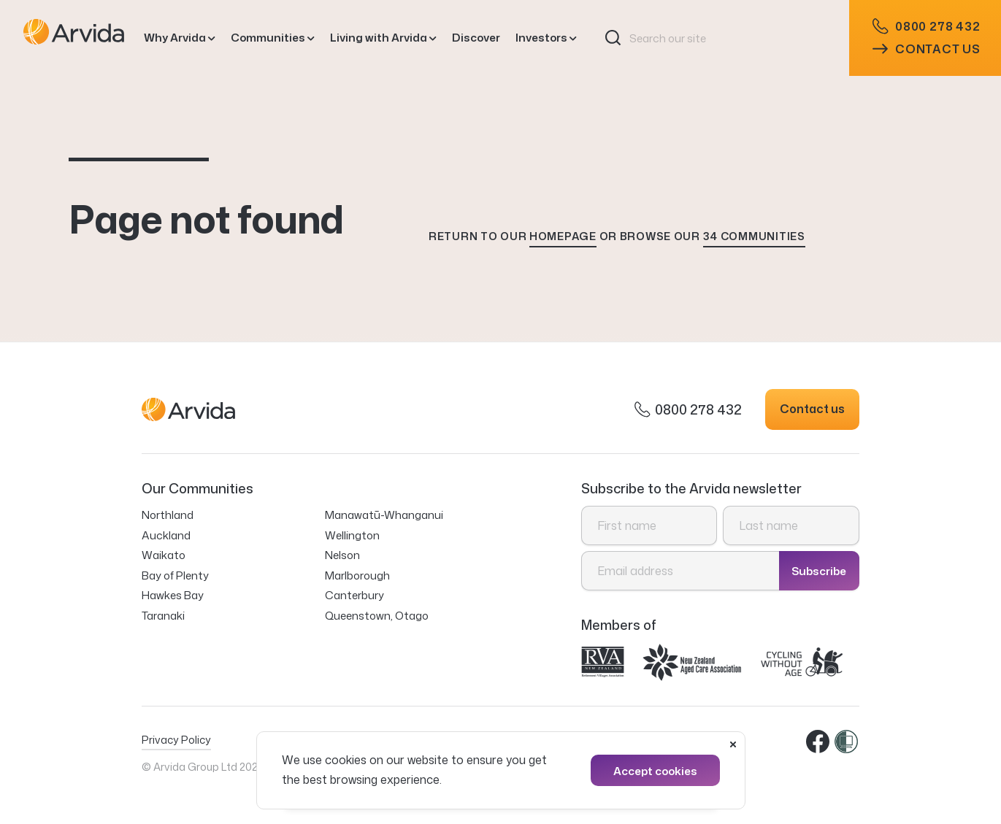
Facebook (818, 742)
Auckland (166, 535)
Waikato (163, 555)
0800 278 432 (926, 26)
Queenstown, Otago (377, 615)
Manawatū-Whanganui (384, 515)
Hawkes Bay (173, 595)
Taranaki (163, 615)
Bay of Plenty (175, 575)
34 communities (754, 236)
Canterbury (354, 595)
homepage (563, 236)
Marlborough (357, 575)
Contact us (926, 49)
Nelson (342, 555)
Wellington (352, 535)
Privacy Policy (176, 739)
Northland (167, 515)
